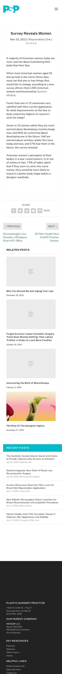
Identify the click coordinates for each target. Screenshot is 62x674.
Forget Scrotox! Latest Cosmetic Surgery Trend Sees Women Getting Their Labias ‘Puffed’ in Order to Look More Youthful (30, 337)
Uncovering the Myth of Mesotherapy (27, 383)
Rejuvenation (36, 39)
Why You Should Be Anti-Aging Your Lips (30, 291)
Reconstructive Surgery (29, 476)
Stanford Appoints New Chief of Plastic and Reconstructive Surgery (29, 472)
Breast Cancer (25, 505)
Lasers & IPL (24, 491)
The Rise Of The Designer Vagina (25, 426)
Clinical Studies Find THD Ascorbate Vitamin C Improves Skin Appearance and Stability (30, 516)
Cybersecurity (25, 462)
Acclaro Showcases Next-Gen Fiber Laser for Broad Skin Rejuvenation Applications (30, 487)
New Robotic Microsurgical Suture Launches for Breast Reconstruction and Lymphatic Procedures (32, 501)
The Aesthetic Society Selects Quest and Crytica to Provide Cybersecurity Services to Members (31, 457)
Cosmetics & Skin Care (29, 520)
